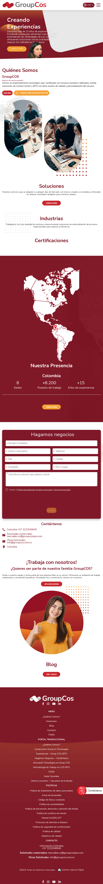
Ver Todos (51, 674)
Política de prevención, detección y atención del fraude (51, 808)
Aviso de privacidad (62, 490)
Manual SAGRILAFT (51, 817)
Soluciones (51, 721)
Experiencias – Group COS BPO (51, 753)
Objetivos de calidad (52, 836)
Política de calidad (51, 831)
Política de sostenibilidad (51, 804)
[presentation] (51, 499)
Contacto (51, 730)
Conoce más (51, 203)
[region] (51, 35)
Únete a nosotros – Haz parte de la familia (51, 780)
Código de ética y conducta (51, 799)
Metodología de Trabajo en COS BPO (51, 767)
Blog (51, 725)
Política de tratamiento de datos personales (35, 490)
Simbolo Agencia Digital (71, 870)
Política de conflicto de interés (51, 813)
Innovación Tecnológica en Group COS (51, 762)
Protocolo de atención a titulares (52, 822)
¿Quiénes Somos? (51, 716)
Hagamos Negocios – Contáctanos (51, 758)
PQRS (51, 734)
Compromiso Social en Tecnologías (51, 749)
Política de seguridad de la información (51, 826)
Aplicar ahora (51, 584)
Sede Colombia (51, 776)
